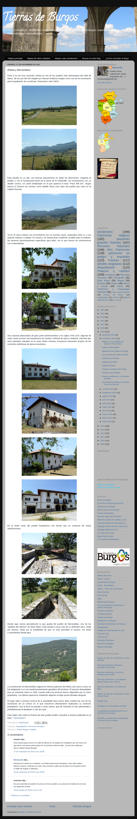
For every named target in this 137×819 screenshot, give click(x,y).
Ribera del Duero (104, 575)
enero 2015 (107, 421)
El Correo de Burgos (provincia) (110, 503)
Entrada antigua (82, 806)
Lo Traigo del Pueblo (105, 533)
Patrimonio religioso (113, 235)
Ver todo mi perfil (104, 83)
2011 (102, 437)
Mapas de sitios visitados (38, 58)
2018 (102, 321)
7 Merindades (19, 718)
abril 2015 (106, 411)
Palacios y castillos (113, 271)
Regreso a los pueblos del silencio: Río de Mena (113, 343)
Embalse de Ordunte (110, 358)
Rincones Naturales (113, 246)
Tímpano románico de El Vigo (114, 369)
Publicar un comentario (20, 795)
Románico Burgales (105, 644)
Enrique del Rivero (114, 295)
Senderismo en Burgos (106, 621)
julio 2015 (106, 400)
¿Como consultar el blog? (117, 58)
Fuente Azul (102, 701)
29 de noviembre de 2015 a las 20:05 (29, 772)
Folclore (113, 260)
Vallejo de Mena (108, 365)
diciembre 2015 (109, 335)
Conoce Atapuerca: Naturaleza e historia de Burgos (110, 606)
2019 (102, 317)
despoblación (21, 726)
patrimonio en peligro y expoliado (113, 254)
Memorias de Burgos (106, 602)
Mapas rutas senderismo (66, 58)
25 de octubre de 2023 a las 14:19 (28, 790)
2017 (102, 324)
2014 (102, 426)
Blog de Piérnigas (104, 647)
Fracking (116, 300)
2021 (102, 310)
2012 (102, 433)
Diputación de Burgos (106, 507)
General (116, 297)
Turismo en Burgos (105, 611)
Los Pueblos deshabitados (108, 539)
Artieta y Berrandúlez (110, 347)
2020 (102, 314)
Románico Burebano (105, 640)
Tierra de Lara (103, 634)
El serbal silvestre (104, 614)
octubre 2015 (108, 389)
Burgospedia (102, 627)
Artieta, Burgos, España (26, 729)
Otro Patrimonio (118, 249)
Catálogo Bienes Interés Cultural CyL (112, 526)
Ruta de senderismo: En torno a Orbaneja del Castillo (110, 673)
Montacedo (18, 760)
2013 (102, 430)
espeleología (102, 297)
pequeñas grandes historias (113, 240)
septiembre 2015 (109, 393)
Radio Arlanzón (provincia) (108, 510)
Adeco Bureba (103, 592)
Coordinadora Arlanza (106, 582)
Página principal (15, 58)
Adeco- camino (103, 579)
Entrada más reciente (19, 806)
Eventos (101, 283)
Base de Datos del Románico (109, 516)
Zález (99, 599)
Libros (120, 286)
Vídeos (114, 283)
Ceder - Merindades (105, 585)
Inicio (52, 806)
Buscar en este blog (91, 58)
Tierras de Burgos (40, 18)
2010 (102, 441)
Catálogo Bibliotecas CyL (107, 530)
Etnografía (119, 277)
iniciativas (110, 275)
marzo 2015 (107, 414)
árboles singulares (109, 264)
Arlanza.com (102, 637)
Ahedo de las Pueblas (111, 373)
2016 (102, 328)
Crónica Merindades (105, 513)
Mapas (120, 280)
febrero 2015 (107, 418)
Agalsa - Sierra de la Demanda (110, 589)
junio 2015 (107, 403)
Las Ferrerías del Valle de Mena (115, 355)
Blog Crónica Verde (105, 536)
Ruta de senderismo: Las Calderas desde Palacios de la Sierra (111, 680)
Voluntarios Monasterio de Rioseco (111, 624)
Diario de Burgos (104, 500)
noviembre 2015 (109, 338)
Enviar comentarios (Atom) (30, 812)
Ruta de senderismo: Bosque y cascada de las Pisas (110, 666)
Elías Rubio (103, 280)
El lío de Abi (102, 595)
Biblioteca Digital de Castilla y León (111, 520)
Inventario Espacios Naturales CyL (111, 523)
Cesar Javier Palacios (121, 292)
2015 (102, 332)
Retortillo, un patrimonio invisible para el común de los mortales (112, 719)
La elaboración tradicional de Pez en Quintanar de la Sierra (112, 712)
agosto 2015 (107, 396)
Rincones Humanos (36, 726)
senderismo (105, 232)
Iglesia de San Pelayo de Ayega (115, 351)
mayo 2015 (107, 407)
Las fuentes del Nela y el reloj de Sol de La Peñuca (115, 383)
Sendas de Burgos (105, 617)
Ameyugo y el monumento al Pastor (112, 706)
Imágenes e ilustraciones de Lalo (110, 630)
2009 (102, 444)
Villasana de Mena (109, 362)
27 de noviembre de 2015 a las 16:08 (29, 752)
